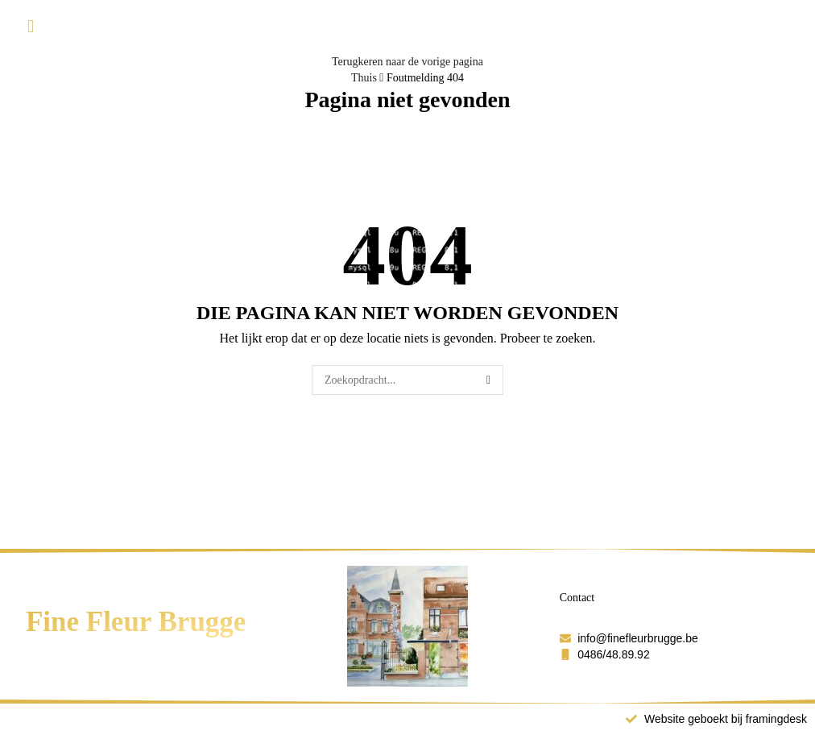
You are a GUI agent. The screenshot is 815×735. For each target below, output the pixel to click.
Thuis (364, 78)
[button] (30, 27)
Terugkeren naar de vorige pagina (407, 62)
